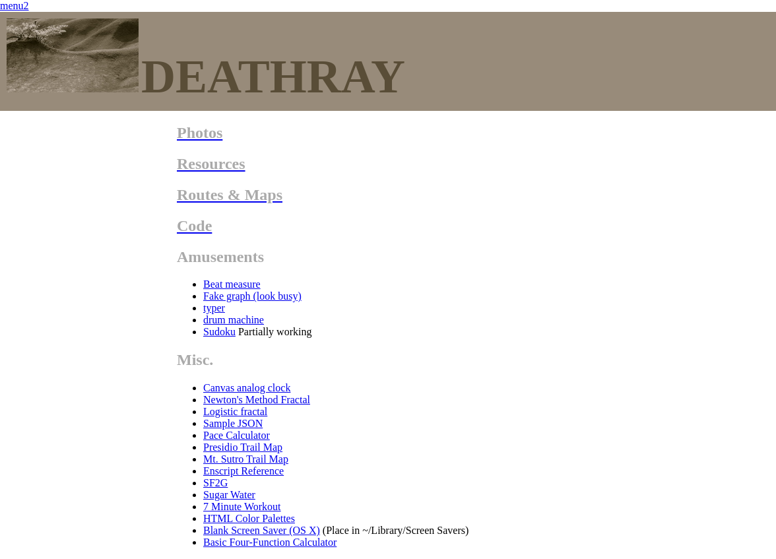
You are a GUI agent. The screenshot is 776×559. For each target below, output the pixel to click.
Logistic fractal (235, 411)
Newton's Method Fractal (256, 399)
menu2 (14, 5)
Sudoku (219, 331)
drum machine (233, 319)
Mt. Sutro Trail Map (245, 459)
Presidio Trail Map (242, 447)
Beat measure (232, 284)
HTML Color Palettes (249, 518)
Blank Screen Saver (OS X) (261, 530)
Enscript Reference (243, 471)
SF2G (215, 482)
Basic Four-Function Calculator (270, 542)
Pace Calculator (236, 435)
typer (214, 307)
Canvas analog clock (246, 387)
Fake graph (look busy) (252, 296)
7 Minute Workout (242, 506)
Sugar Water (229, 494)
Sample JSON (233, 423)
